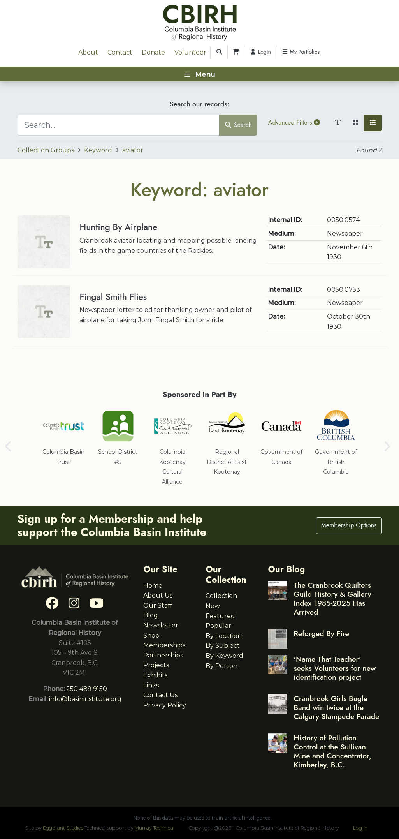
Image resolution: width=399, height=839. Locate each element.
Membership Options (349, 525)
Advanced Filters (294, 122)
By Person (221, 666)
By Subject (223, 645)
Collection (221, 595)
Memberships (164, 645)
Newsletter (160, 625)
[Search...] (119, 125)
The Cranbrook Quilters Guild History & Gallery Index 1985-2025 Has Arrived (332, 598)
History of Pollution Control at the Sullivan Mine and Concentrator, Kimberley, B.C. (332, 751)
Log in (360, 828)
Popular (218, 625)
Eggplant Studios (63, 828)
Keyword (98, 150)
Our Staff (157, 605)
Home (152, 585)
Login (260, 52)
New (213, 606)
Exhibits (155, 675)
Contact (119, 52)
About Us (157, 595)
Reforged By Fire (321, 633)
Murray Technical (154, 828)
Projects (156, 665)
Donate (153, 52)
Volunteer (190, 52)
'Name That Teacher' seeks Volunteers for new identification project (335, 668)
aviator (132, 150)
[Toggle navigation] (199, 74)
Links (151, 685)
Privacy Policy (164, 705)
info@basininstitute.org (85, 699)
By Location (224, 636)
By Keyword (224, 655)
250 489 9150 (86, 689)
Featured (220, 616)
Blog (150, 615)
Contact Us (160, 695)
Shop (151, 635)
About (88, 52)
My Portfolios (300, 52)
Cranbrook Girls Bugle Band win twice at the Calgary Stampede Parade (336, 707)
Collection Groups (46, 150)
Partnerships (163, 655)
